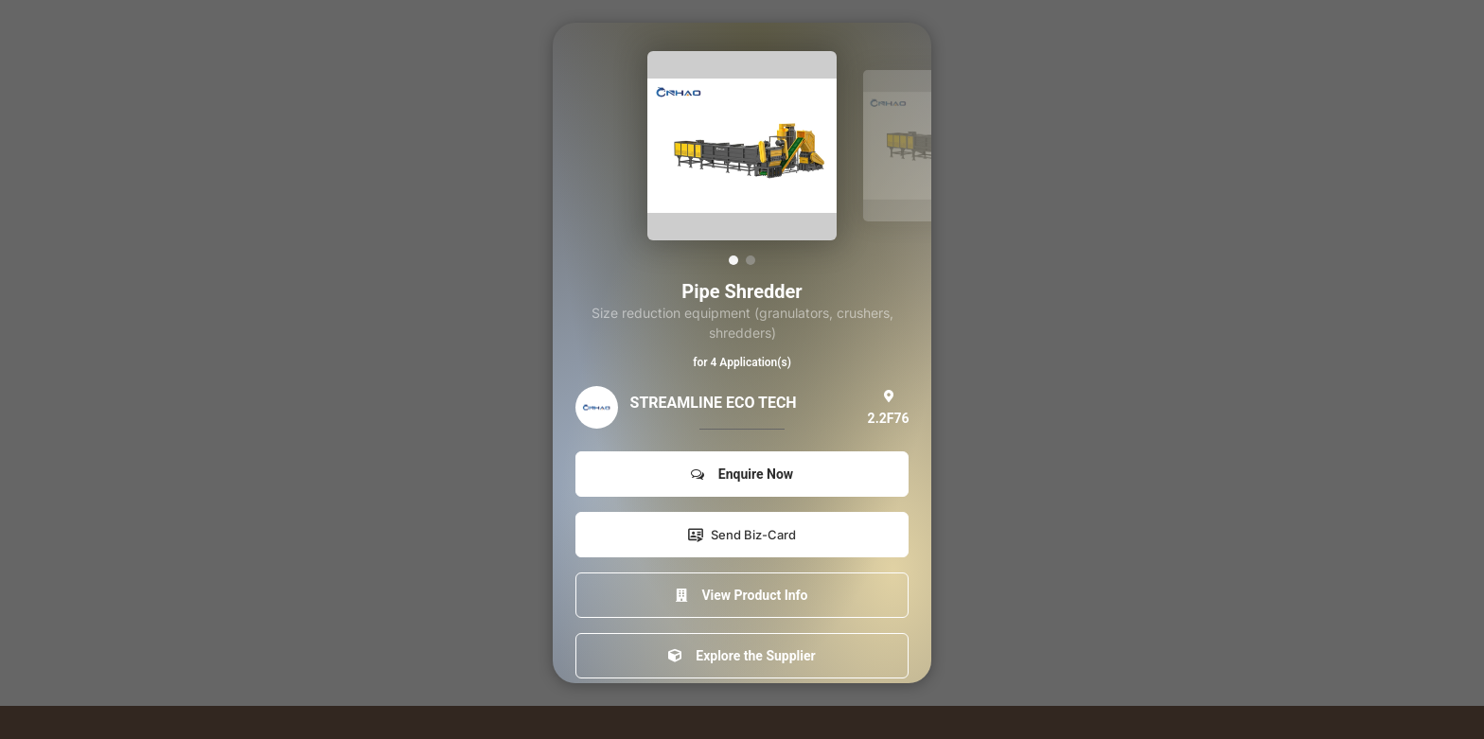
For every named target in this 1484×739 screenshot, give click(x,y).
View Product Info (741, 595)
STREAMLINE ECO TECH (713, 403)
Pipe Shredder (741, 291)
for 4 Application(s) (742, 362)
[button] (733, 260)
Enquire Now (742, 474)
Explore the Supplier (741, 655)
